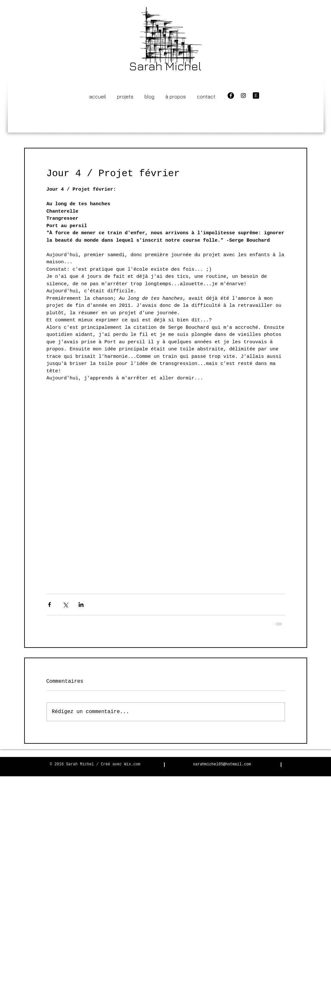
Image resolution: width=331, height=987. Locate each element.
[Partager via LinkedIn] (81, 604)
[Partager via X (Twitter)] (65, 604)
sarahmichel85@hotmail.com (222, 764)
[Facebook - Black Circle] (231, 95)
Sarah (145, 66)
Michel (183, 66)
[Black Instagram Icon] (243, 95)
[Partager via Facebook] (49, 604)
